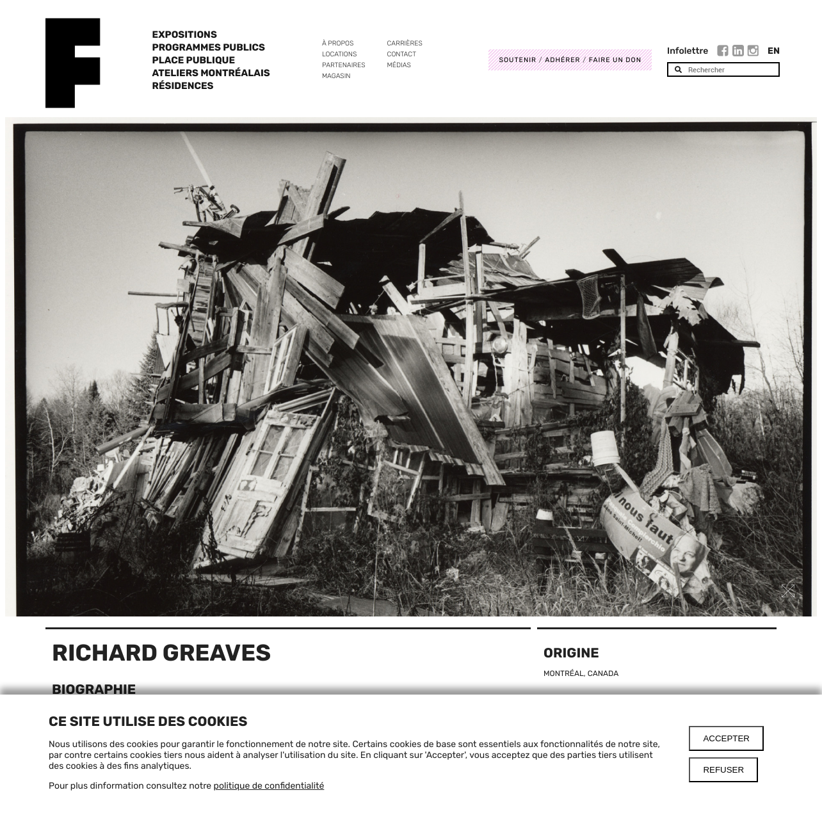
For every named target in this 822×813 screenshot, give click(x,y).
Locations (339, 54)
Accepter (726, 738)
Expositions (184, 34)
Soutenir (517, 60)
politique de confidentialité (269, 785)
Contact (401, 54)
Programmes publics (208, 47)
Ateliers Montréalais (211, 73)
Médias (399, 65)
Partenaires (344, 65)
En (774, 50)
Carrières (405, 43)
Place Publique (193, 60)
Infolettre (687, 50)
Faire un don (615, 60)
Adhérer (562, 60)
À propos (337, 43)
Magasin (336, 76)
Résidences (183, 86)
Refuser (723, 770)
